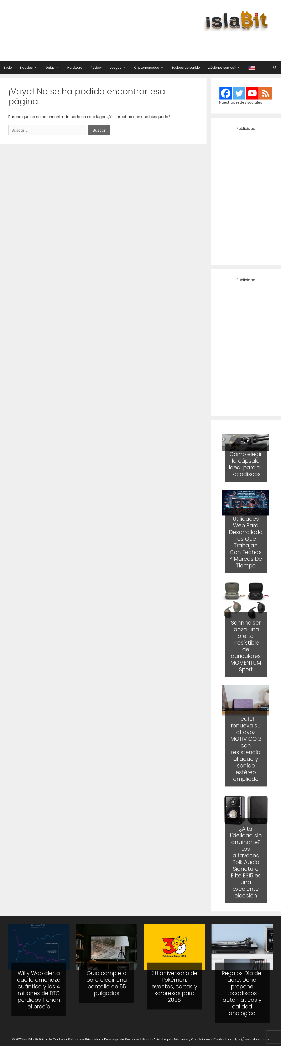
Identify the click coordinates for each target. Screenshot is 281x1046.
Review (96, 67)
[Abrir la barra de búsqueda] (275, 67)
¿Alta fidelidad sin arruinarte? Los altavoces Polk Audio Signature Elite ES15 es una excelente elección (246, 862)
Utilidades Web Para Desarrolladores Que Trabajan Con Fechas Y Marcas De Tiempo (246, 542)
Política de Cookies (50, 1039)
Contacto (221, 1039)
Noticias (30, 67)
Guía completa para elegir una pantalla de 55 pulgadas (106, 983)
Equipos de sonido (186, 67)
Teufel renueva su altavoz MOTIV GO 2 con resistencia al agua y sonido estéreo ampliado (245, 749)
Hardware (74, 67)
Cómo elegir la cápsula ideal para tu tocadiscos (246, 464)
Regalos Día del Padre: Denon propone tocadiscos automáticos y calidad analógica (242, 993)
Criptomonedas (151, 67)
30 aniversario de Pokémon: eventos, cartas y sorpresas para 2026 (174, 986)
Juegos (120, 67)
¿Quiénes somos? (226, 67)
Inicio (8, 67)
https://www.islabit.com (250, 1039)
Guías (54, 67)
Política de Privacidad (84, 1039)
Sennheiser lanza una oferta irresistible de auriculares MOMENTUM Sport (245, 646)
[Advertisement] (172, 42)
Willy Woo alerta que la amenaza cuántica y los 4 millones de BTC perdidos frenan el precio (39, 989)
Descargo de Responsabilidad (127, 1039)
